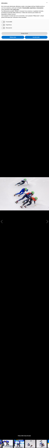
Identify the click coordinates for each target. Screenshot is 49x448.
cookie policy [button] (16, 9)
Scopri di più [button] (24, 33)
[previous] (3, 221)
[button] (47, 2)
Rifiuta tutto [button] (13, 37)
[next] (46, 221)
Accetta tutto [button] (36, 37)
